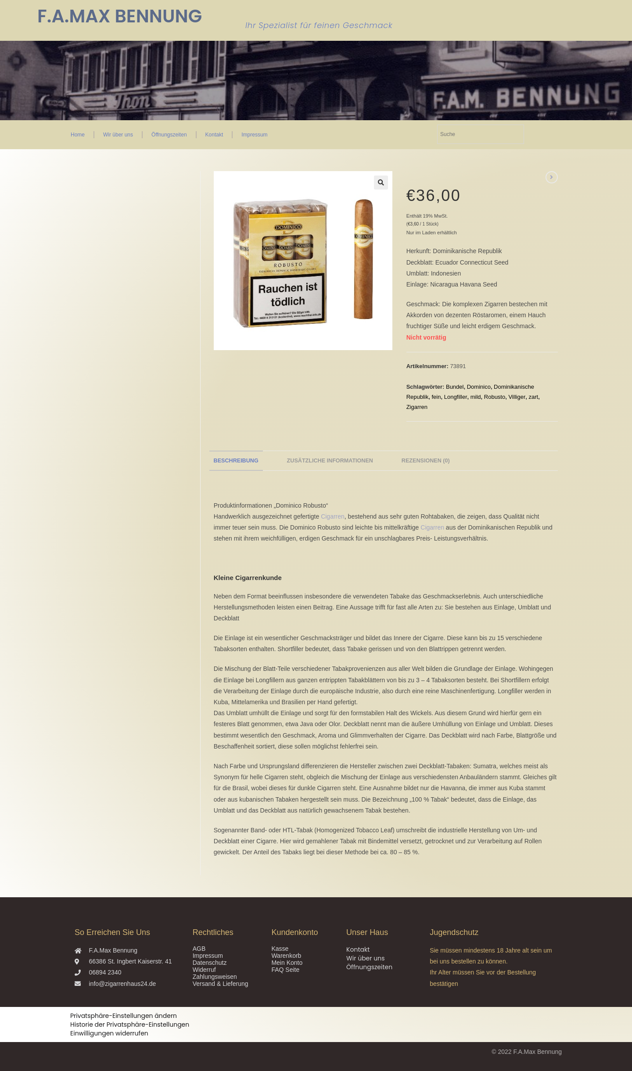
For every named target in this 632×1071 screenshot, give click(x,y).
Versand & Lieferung (220, 983)
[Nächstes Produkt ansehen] (552, 177)
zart (533, 397)
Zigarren (416, 407)
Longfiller (455, 397)
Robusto (494, 397)
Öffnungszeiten (169, 135)
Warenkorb (286, 955)
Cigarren (333, 516)
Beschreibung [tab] (236, 461)
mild (475, 397)
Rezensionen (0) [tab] (426, 461)
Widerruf (204, 969)
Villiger (516, 397)
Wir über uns (118, 135)
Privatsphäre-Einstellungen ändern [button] (123, 1015)
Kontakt (214, 135)
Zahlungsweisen (215, 976)
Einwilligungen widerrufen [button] (109, 1033)
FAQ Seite (285, 969)
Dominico (479, 386)
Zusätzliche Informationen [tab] (330, 461)
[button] (381, 183)
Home (78, 135)
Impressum (254, 135)
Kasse (279, 948)
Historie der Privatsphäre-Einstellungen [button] (129, 1024)
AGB (199, 948)
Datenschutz (210, 962)
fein (436, 397)
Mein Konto (286, 962)
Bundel (454, 386)
